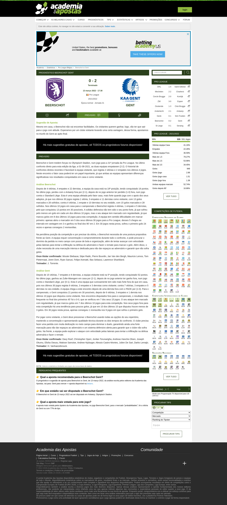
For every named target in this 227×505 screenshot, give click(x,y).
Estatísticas (125, 20)
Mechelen (159, 92)
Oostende (159, 106)
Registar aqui (66, 461)
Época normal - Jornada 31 (92, 103)
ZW (159, 101)
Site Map (40, 463)
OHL (159, 87)
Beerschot (55, 105)
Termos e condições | (45, 470)
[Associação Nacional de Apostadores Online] (66, 502)
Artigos (141, 20)
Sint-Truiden (180, 116)
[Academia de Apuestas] (161, 463)
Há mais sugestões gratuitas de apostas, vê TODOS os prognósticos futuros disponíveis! (92, 145)
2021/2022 (92, 99)
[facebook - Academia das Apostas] (161, 457)
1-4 (170, 87)
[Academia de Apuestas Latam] (166, 463)
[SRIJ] (90, 502)
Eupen (180, 101)
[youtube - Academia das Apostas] (155, 457)
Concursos (172, 20)
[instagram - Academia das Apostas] (166, 457)
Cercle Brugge (159, 96)
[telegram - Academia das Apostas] (172, 457)
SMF (53, 463)
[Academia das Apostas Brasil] (149, 463)
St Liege (159, 126)
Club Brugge (180, 106)
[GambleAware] (44, 502)
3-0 (170, 101)
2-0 (170, 96)
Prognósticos (95, 20)
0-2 (170, 121)
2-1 (170, 111)
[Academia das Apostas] (143, 463)
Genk (159, 116)
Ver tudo (171, 196)
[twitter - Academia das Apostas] (149, 457)
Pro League (92, 95)
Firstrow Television (164, 496)
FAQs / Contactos (75, 468)
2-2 (170, 92)
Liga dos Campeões (145, 485)
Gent (130, 105)
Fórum (186, 20)
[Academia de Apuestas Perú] (178, 463)
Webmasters (67, 466)
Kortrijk (180, 96)
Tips (110, 20)
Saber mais (110, 26)
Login (185, 9)
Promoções (156, 20)
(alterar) (155, 396)
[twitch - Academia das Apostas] (143, 457)
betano (90, 384)
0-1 (170, 116)
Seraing (180, 126)
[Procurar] (187, 73)
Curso (81, 20)
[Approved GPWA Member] (57, 502)
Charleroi (180, 92)
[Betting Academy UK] (172, 463)
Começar (42, 20)
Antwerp (180, 111)
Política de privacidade (64, 470)
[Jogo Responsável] (79, 502)
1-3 (170, 106)
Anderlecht (159, 111)
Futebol (122, 478)
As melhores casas (63, 20)
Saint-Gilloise (180, 87)
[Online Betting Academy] (155, 463)
